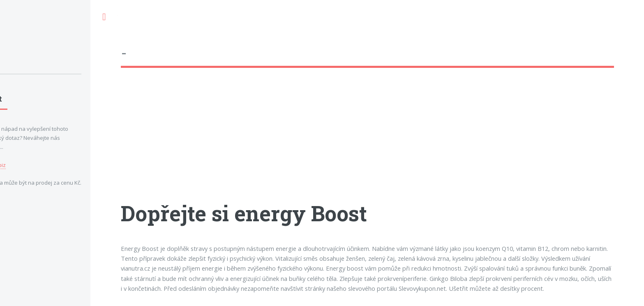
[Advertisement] (367, 141)
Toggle (104, 17)
